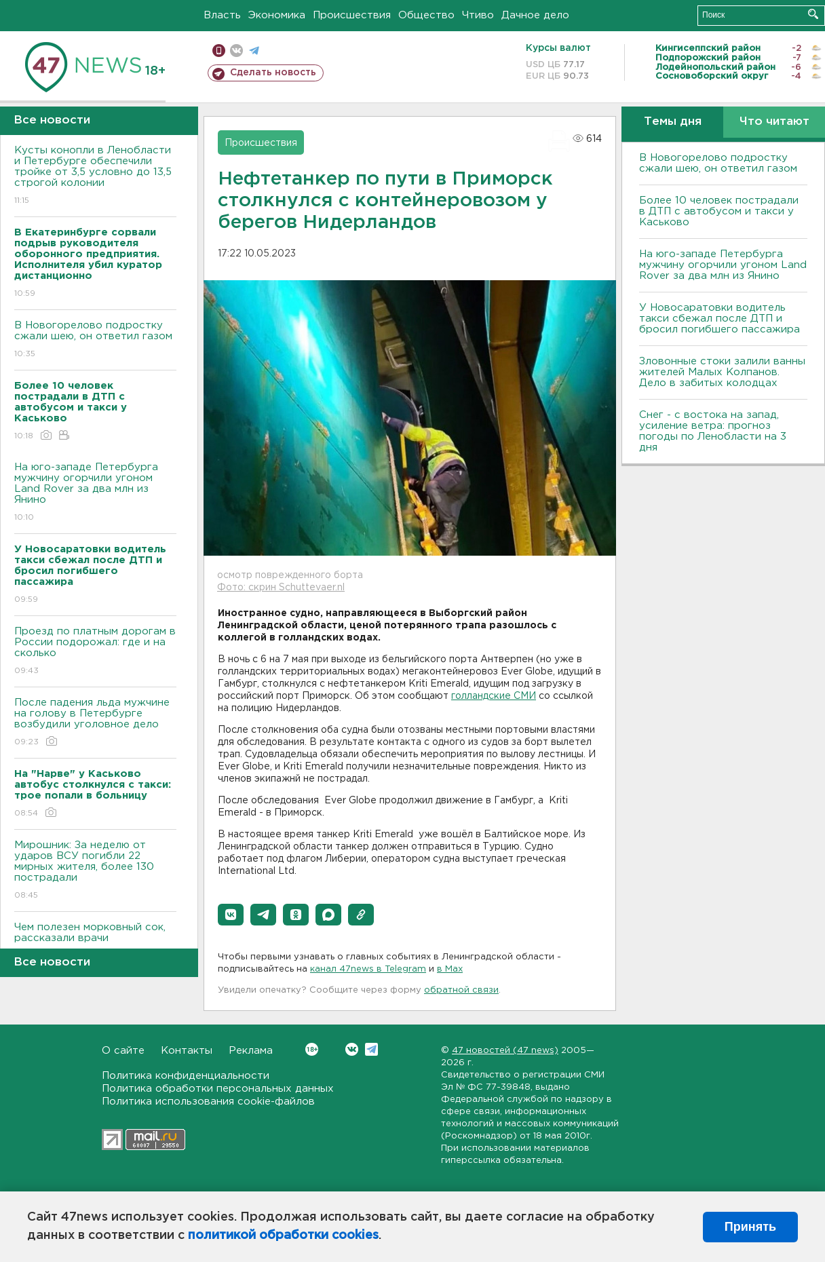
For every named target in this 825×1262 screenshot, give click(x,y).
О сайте (123, 1050)
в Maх (450, 969)
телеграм (254, 50)
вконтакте (236, 50)
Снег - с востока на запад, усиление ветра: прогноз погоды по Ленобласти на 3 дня (712, 431)
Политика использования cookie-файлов (208, 1101)
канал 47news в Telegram (368, 969)
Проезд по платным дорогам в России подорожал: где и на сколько (95, 651)
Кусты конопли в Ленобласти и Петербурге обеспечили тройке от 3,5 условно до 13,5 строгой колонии (95, 176)
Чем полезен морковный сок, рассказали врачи (95, 942)
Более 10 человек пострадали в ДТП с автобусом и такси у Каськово (719, 211)
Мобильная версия (218, 50)
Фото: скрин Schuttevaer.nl (281, 588)
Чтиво (478, 15)
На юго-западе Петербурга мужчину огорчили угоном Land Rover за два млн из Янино (95, 493)
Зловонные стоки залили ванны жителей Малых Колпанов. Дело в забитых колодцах (722, 372)
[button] (231, 914)
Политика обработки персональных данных (218, 1088)
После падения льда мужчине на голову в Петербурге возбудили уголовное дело (95, 723)
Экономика (276, 15)
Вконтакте (311, 1049)
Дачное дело (535, 15)
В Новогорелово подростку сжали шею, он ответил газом (95, 340)
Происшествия (352, 15)
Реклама (251, 1050)
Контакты (186, 1050)
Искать (813, 14)
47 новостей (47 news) (505, 1050)
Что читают (774, 122)
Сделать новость (273, 73)
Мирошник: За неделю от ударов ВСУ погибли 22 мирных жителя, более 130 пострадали (95, 871)
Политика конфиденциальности (185, 1075)
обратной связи (461, 990)
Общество (426, 15)
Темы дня (673, 122)
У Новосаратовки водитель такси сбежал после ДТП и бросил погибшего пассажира (719, 318)
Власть (222, 15)
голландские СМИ (493, 696)
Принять (750, 1227)
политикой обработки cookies (283, 1235)
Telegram (371, 1049)
